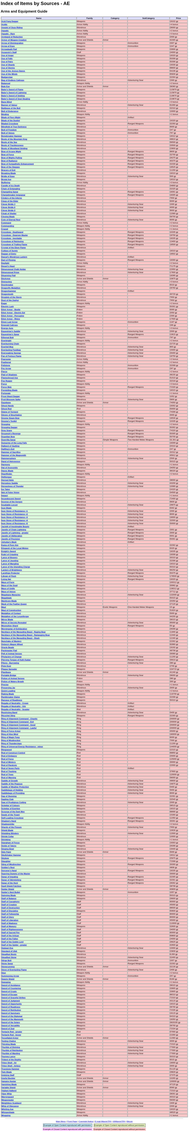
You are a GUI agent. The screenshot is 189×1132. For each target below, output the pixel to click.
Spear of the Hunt (9, 883)
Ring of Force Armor (11, 731)
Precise (4, 684)
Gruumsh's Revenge (11, 433)
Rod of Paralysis (9, 765)
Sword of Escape (9, 994)
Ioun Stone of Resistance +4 (14, 520)
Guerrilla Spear (8, 440)
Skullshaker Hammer (11, 855)
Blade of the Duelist (10, 120)
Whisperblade (7, 1112)
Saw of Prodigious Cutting (13, 802)
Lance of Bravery (9, 557)
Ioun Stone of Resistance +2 (14, 514)
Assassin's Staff (9, 52)
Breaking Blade (8, 173)
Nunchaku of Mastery (11, 641)
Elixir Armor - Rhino (10, 319)
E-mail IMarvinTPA (103, 1121)
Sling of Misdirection (11, 864)
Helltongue (6, 477)
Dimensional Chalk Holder (13, 269)
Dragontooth (7, 294)
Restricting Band (9, 712)
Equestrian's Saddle (10, 331)
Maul (3, 607)
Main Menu (61, 1121)
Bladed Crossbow (9, 123)
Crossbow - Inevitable (11, 238)
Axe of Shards (8, 65)
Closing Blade (8, 216)
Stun (3, 973)
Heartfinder (7, 474)
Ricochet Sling (8, 715)
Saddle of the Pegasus (11, 784)
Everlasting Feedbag (11, 350)
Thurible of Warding (10, 1053)
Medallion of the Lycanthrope (15, 616)
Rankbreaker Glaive (10, 697)
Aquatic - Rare (8, 34)
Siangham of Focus (10, 843)
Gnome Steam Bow (10, 418)
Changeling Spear (9, 192)
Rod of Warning (8, 777)
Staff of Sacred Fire (10, 932)
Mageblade (6, 598)
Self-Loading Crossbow (12, 818)
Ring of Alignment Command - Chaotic (19, 719)
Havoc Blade (7, 471)
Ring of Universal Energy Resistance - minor (22, 746)
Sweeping (6, 982)
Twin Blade (6, 1072)
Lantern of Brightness (11, 570)
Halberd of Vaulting (10, 446)
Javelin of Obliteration (11, 536)
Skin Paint (6, 852)
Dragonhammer (8, 291)
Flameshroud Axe (9, 378)
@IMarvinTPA (119, 1121)
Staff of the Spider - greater (14, 945)
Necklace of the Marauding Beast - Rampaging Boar (25, 635)
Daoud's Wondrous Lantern (14, 257)
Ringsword (6, 750)
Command (6, 223)
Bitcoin (130, 1121)
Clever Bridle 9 (8, 210)
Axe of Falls (7, 58)
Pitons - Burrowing (10, 663)
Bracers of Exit (8, 170)
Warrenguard (7, 1097)
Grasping (5, 424)
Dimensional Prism (10, 272)
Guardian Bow (8, 437)
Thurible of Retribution (12, 1050)
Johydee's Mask (9, 542)
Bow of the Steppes (10, 167)
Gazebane (6, 402)
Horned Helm (7, 480)
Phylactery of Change (11, 657)
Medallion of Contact (11, 613)
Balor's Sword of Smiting (13, 96)
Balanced (5, 83)
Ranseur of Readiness (11, 700)
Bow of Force (7, 154)
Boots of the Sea (9, 142)
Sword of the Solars (10, 1022)
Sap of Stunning (9, 796)
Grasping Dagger (9, 427)
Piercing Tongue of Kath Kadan (16, 660)
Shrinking (5, 839)
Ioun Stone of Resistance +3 (14, 517)
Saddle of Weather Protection (15, 787)
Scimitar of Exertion (10, 808)
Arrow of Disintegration (12, 43)
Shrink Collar (7, 836)
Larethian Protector (10, 573)
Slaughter (5, 861)
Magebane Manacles (11, 595)
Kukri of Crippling (9, 554)
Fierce (4, 371)
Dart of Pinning (8, 260)
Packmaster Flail (9, 650)
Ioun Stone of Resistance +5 (14, 523)
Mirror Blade (7, 619)
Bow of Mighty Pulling (11, 158)
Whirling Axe (7, 1109)
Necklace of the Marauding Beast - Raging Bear (23, 632)
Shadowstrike (7, 824)
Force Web (6, 387)
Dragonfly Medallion (10, 288)
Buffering (5, 182)
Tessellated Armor (9, 1038)
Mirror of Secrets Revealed (13, 622)
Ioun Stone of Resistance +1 (14, 511)
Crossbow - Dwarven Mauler (14, 235)
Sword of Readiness (10, 1007)
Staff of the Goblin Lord (12, 942)
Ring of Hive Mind (9, 734)
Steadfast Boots (8, 954)
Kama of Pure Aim (9, 545)
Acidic (4, 24)
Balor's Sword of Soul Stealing (15, 99)
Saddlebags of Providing (13, 793)
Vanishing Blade (9, 1084)
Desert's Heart (8, 266)
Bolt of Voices (7, 133)
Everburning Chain (10, 344)
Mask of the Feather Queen (14, 604)
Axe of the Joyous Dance (13, 71)
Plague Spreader (9, 669)
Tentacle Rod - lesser (11, 1035)
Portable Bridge (8, 675)
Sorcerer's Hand (9, 870)
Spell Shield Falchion (11, 886)
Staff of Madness (9, 923)
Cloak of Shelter (8, 213)
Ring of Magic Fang (10, 737)
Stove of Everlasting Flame (14, 970)
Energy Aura (7, 328)
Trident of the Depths (11, 1060)
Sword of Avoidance (10, 985)
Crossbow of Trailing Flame (14, 244)
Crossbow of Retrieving (12, 241)
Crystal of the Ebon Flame (13, 247)
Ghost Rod (6, 409)
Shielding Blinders (10, 833)
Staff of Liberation (9, 920)
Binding (5, 114)
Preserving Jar (8, 688)
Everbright (6, 340)
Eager (4, 303)
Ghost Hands (7, 406)
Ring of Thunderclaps (11, 743)
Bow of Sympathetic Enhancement (17, 164)
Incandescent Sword (11, 499)
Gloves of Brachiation (11, 415)
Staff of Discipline (9, 911)
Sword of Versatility (10, 1025)
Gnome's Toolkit (9, 421)
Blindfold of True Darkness (14, 127)
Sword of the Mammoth (12, 1019)
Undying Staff (7, 1075)
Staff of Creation (9, 905)
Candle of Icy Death (10, 185)
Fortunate (5, 393)
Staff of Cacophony (10, 901)
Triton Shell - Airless (10, 1066)
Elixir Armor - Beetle (10, 309)
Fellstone (5, 365)
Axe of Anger (7, 55)
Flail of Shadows (9, 375)
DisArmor (5, 278)
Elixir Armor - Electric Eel (13, 313)
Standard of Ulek (9, 951)
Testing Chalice (8, 1041)
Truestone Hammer (10, 1069)
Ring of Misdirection (10, 740)
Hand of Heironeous (10, 461)
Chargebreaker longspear (13, 195)
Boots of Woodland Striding (14, 148)
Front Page (72, 1121)
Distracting (6, 282)
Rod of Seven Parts (10, 768)
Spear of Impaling (9, 877)
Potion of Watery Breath (12, 681)
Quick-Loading (8, 691)
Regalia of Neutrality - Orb (13, 706)
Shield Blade (7, 830)
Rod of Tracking (8, 771)
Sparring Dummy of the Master (15, 874)
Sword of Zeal (7, 1029)
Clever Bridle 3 (8, 204)
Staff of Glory (7, 917)
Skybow (5, 858)
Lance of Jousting (9, 561)
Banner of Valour (9, 105)
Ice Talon (5, 489)
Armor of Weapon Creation (13, 40)
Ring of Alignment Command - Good (18, 725)
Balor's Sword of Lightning (14, 93)
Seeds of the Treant (10, 815)
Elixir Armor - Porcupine (12, 316)
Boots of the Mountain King (14, 139)
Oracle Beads (7, 647)
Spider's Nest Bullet (10, 892)
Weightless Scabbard (11, 1103)
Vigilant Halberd (8, 1090)
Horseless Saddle (9, 483)
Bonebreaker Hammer (11, 136)
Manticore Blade (9, 601)
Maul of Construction (11, 610)
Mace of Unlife (8, 588)
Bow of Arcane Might (11, 151)
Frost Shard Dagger (10, 396)
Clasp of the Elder (9, 201)
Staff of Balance (8, 898)
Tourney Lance (8, 1056)
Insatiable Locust (9, 505)
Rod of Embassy (9, 756)
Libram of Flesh (8, 576)
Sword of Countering (11, 988)
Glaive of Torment (9, 412)
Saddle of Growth (9, 781)
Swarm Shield (7, 979)
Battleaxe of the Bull (10, 108)
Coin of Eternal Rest (10, 220)
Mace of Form (7, 582)
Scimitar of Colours (10, 805)
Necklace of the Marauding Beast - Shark (20, 638)
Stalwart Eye (7, 948)
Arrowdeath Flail (9, 49)
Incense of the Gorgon (11, 502)
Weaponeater (7, 1100)
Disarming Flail (8, 275)
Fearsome (6, 359)
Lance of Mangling (10, 564)
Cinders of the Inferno (11, 198)
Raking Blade (7, 694)
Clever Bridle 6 (8, 207)
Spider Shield (7, 889)
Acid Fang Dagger (9, 21)
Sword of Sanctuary (10, 1013)
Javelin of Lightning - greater (14, 533)
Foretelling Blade (9, 390)
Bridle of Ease (8, 176)
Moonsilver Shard (9, 626)
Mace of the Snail (9, 585)
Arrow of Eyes (8, 46)
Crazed (4, 229)
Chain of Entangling (10, 189)
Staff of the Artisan (10, 936)
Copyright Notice (86, 1121)
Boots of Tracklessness (12, 145)
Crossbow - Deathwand (12, 232)
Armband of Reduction (12, 37)
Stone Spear (7, 963)
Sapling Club (7, 799)
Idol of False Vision (10, 492)
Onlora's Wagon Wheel (12, 644)
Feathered (6, 362)
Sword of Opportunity (11, 1004)
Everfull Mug (7, 347)
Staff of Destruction (10, 908)
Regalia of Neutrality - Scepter (15, 709)
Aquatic (5, 31)
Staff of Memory (8, 926)
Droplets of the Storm (11, 297)
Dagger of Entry (8, 254)
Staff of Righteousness (12, 929)
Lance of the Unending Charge (15, 567)
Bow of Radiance (9, 161)
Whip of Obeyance (10, 1106)
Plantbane (6, 672)
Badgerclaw (7, 77)
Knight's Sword (8, 551)
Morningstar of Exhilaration (14, 629)
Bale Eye (5, 86)
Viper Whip (6, 1094)
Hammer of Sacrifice (11, 452)
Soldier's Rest (7, 867)
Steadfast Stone (8, 957)
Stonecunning (8, 967)
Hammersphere (8, 458)
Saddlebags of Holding (12, 790)
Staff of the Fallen (9, 939)
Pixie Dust (6, 666)
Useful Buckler (8, 1078)
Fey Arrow (6, 368)
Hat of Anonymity (9, 468)
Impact (4, 495)
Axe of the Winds (9, 74)
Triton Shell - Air (9, 1063)
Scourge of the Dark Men (13, 812)
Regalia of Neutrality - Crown (14, 703)
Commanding (7, 226)
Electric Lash (7, 306)
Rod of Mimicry (8, 762)
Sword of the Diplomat (11, 1016)
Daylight (5, 263)
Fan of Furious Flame (11, 356)
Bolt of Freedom (9, 130)
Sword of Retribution (11, 1010)
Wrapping (5, 1115)
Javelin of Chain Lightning (13, 530)
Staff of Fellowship (10, 914)
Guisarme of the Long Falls (14, 443)
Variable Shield (8, 1087)
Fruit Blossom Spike (11, 399)
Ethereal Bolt (7, 337)
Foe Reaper (6, 381)
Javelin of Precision (10, 539)
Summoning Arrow (10, 976)
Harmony (5, 464)
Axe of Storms (8, 68)
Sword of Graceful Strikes (13, 998)
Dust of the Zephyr (10, 300)
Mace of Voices (8, 591)
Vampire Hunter (8, 1081)
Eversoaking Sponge (11, 353)
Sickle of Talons (8, 846)
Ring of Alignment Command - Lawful (18, 728)
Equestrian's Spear (10, 334)
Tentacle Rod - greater (11, 1032)
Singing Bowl (7, 849)
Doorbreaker (7, 285)
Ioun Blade (6, 508)
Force (4, 384)
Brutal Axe (6, 179)
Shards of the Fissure (11, 827)
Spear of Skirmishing (11, 880)
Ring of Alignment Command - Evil (17, 722)
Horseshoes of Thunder (12, 486)
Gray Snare (6, 430)
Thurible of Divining (10, 1047)
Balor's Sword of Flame (12, 89)
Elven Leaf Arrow (9, 322)
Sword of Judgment (10, 1001)
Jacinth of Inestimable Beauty (15, 526)
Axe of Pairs (7, 62)
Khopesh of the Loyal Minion (14, 548)
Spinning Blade (8, 895)
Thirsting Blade (8, 1044)
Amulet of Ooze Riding (12, 27)
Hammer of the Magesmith (13, 455)
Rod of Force (7, 759)
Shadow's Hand (8, 821)
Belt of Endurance (9, 111)
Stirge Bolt (6, 960)
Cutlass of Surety (9, 251)
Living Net (6, 579)
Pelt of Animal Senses (11, 653)
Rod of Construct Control (13, 753)
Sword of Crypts (9, 991)
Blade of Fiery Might (10, 117)
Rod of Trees (7, 774)
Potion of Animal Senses (13, 678)
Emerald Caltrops (9, 325)
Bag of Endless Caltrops (12, 80)
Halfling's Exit (7, 449)
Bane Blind (6, 102)
